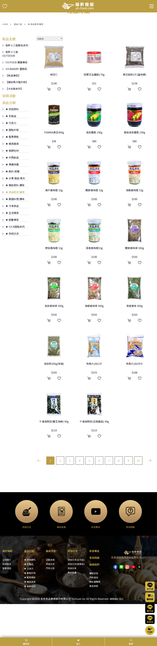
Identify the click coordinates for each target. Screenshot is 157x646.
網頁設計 (114, 632)
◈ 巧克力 (9, 156)
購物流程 (93, 606)
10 (138, 494)
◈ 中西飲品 (10, 190)
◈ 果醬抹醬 (10, 197)
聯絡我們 (94, 597)
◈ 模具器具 (10, 177)
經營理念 (6, 597)
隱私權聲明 (94, 614)
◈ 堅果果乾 (10, 170)
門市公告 (50, 601)
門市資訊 (93, 610)
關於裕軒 (7, 584)
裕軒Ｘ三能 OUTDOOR (10, 87)
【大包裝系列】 (12, 122)
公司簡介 (6, 592)
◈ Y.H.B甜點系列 (13, 259)
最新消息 (51, 584)
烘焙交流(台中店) (76, 592)
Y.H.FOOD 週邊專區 (14, 95)
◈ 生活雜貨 (10, 246)
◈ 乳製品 (9, 149)
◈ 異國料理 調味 (13, 232)
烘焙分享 (72, 601)
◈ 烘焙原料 (10, 142)
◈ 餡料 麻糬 (10, 204)
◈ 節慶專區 (10, 253)
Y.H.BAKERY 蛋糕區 (14, 102)
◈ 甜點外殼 (10, 163)
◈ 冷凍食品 (10, 239)
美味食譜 (72, 605)
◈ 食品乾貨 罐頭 (35, 57)
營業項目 (6, 601)
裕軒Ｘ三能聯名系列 (15, 78)
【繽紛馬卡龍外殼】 (15, 115)
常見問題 (94, 591)
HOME (5, 57)
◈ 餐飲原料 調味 (13, 218)
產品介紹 (18, 57)
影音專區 (94, 584)
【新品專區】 (11, 108)
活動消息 (50, 592)
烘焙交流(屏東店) (76, 597)
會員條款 (93, 619)
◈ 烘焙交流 (10, 266)
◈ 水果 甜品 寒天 (13, 211)
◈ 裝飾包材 (10, 183)
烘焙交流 (50, 597)
